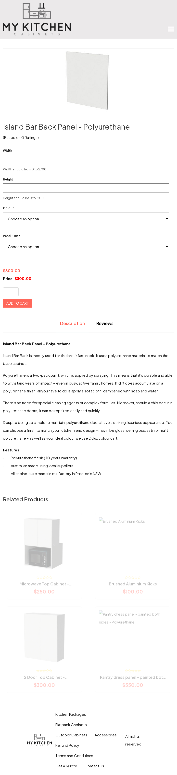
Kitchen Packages (70, 714)
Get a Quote (66, 765)
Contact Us (94, 765)
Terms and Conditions (74, 755)
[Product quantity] (11, 291)
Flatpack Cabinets (71, 724)
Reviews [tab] (105, 323)
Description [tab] (72, 323)
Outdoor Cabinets (71, 734)
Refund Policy (67, 745)
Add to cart (17, 303)
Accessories (106, 734)
